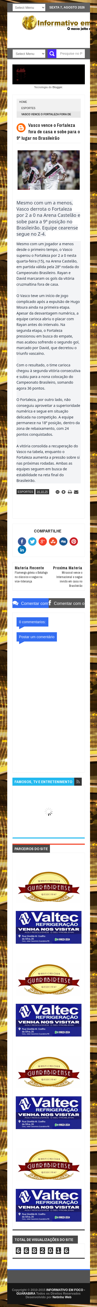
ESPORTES (28, 108)
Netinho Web (62, 1297)
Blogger (57, 87)
